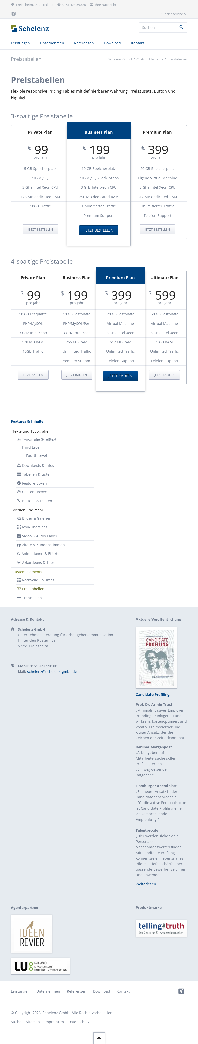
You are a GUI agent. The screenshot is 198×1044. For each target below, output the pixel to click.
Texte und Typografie (30, 431)
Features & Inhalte (27, 421)
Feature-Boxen (34, 483)
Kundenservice (172, 14)
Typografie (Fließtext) (39, 439)
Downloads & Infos (38, 465)
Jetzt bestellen (40, 229)
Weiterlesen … (148, 883)
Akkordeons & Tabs (38, 562)
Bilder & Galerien (36, 518)
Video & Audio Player (39, 536)
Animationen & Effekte (40, 553)
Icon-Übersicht (34, 527)
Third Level (31, 447)
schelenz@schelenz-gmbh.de (52, 671)
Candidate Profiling (153, 694)
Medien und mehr (27, 510)
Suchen (181, 27)
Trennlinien (32, 597)
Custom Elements (149, 59)
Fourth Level (36, 455)
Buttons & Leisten (37, 500)
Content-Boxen (34, 491)
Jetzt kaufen (33, 375)
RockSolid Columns (38, 579)
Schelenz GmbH (120, 59)
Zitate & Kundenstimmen (43, 544)
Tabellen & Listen (37, 474)
